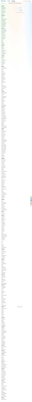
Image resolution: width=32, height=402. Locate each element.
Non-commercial (3, 280)
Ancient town (3, 114)
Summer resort (3, 119)
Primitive (2, 250)
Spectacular (2, 43)
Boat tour (2, 384)
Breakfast (2, 185)
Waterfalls (2, 75)
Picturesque (2, 328)
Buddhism (2, 292)
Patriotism (2, 246)
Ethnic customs (3, 208)
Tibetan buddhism (3, 141)
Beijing (2, 190)
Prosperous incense (3, 308)
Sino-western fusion (3, 247)
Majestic (2, 42)
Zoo (1, 243)
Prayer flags (2, 387)
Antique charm (3, 135)
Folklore (2, 271)
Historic (2, 83)
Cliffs (2, 242)
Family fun (2, 162)
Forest (2, 356)
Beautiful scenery (3, 24)
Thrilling (2, 261)
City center (2, 181)
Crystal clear (3, 237)
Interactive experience (2, 128)
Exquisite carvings (3, 399)
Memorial (2, 329)
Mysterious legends (3, 393)
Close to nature (3, 166)
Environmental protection (3, 317)
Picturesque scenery (4, 127)
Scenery (2, 46)
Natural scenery (3, 7)
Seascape (2, 204)
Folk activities (3, 343)
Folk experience (3, 113)
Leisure (2, 49)
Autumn (2, 278)
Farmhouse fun (3, 375)
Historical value (3, 371)
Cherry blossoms (3, 379)
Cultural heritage (3, 8)
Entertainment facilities (3, 306)
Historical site (3, 224)
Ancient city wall (3, 268)
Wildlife (2, 89)
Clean (2, 232)
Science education (3, 145)
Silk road (2, 339)
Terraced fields (3, 238)
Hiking (2, 58)
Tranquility (2, 33)
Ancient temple (3, 355)
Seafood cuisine (3, 139)
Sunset (2, 95)
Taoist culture (3, 301)
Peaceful (2, 320)
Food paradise (3, 223)
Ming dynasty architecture (3, 326)
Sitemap (21, 306)
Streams (2, 383)
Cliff (1, 254)
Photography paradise (3, 45)
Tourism (2, 191)
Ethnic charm (3, 370)
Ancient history (3, 38)
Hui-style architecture (4, 209)
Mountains (2, 123)
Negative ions (3, 229)
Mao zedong (3, 376)
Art (1, 241)
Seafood (2, 102)
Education (2, 168)
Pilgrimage (2, 333)
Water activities (3, 167)
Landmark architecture (2, 211)
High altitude (3, 136)
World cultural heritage (3, 362)
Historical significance (2, 215)
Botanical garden (3, 382)
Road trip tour (3, 100)
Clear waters (3, 63)
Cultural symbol (3, 192)
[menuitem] (23, 1)
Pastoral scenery (3, 134)
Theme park (2, 360)
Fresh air (2, 16)
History (2, 13)
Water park (2, 218)
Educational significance (2, 158)
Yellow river (2, 187)
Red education (3, 392)
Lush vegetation (3, 287)
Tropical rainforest (3, 263)
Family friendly (3, 150)
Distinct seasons (3, 144)
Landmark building (3, 352)
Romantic (2, 233)
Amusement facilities (4, 140)
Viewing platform (3, 97)
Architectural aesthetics (3, 368)
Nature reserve (3, 74)
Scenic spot (2, 163)
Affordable (2, 321)
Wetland (2, 334)
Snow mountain (3, 161)
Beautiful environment (3, 66)
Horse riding (3, 322)
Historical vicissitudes (2, 380)
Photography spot (3, 255)
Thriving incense (3, 180)
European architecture (2, 397)
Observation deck (3, 176)
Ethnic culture (3, 79)
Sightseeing (2, 182)
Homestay (2, 228)
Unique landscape (3, 305)
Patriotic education (3, 96)
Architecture (3, 155)
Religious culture (3, 177)
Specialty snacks (3, 219)
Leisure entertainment (3, 28)
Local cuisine (3, 262)
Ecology (2, 309)
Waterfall (2, 80)
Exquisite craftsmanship (3, 350)
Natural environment (4, 171)
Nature (2, 41)
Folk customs (3, 62)
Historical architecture (2, 91)
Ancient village (3, 108)
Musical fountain (3, 267)
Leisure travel (3, 88)
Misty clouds (3, 363)
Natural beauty (3, 20)
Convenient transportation (3, 15)
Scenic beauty (3, 21)
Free (2, 84)
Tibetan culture (3, 85)
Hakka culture (3, 338)
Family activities (3, 349)
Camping (2, 227)
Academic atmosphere (2, 259)
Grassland (2, 130)
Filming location (3, 286)
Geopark (2, 266)
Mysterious (2, 109)
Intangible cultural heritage (3, 284)
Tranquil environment (4, 283)
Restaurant (2, 124)
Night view (2, 57)
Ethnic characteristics (4, 92)
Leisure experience (3, 203)
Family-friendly (3, 26)
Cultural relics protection (3, 345)
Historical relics (3, 32)
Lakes (2, 296)
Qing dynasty (3, 291)
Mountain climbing (3, 146)
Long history (3, 54)
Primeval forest (3, 37)
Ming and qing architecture (3, 274)
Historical (2, 9)
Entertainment (3, 279)
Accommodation (3, 337)
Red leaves (2, 207)
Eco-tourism (2, 61)
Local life (2, 297)
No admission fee (3, 302)
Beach (2, 70)
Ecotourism (2, 172)
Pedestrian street (3, 388)
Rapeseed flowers (3, 186)
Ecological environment (3, 56)
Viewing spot (3, 222)
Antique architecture (4, 364)
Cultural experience (3, 29)
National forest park (3, 295)
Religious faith (3, 275)
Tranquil (2, 69)
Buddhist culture (3, 78)
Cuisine (2, 154)
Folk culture (2, 101)
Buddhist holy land (3, 149)
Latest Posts (19, 306)
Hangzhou (2, 314)
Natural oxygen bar (3, 105)
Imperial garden (3, 342)
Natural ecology (3, 202)
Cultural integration (3, 332)
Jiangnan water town (4, 118)
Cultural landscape (3, 50)
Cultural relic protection (3, 353)
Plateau (2, 313)
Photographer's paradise (3, 106)
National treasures (3, 367)
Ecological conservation (3, 199)
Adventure (2, 122)
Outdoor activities (3, 117)
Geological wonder (3, 346)
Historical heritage (3, 131)
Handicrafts (2, 195)
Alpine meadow (3, 272)
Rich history (2, 300)
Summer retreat (3, 25)
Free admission (3, 12)
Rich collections (3, 325)
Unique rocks (3, 217)
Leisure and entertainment (3, 249)
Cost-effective (3, 196)
